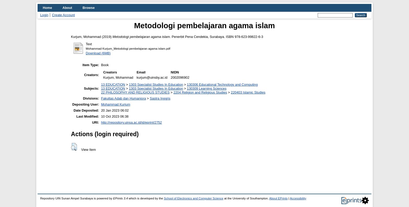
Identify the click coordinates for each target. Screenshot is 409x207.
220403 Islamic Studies (248, 92)
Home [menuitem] (47, 8)
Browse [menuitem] (89, 8)
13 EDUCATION (113, 85)
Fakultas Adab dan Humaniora (123, 98)
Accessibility (298, 198)
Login (44, 15)
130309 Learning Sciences (207, 88)
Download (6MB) (98, 53)
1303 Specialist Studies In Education (156, 85)
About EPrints (278, 198)
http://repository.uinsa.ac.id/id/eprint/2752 (131, 122)
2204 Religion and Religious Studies (200, 92)
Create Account (63, 15)
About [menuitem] (67, 8)
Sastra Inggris (160, 98)
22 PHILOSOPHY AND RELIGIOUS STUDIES (135, 92)
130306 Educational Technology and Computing (222, 85)
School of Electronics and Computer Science (193, 198)
